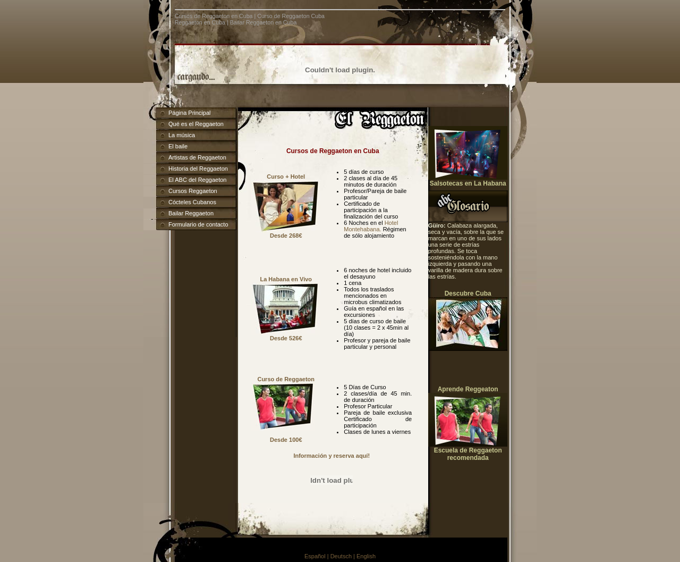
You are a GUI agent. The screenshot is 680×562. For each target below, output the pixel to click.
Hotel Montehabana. (371, 226)
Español (315, 556)
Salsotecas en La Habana (468, 183)
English (366, 556)
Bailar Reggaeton (191, 213)
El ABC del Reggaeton (197, 180)
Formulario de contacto (198, 224)
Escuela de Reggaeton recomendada (468, 454)
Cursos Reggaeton (192, 191)
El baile (178, 146)
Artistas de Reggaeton (197, 157)
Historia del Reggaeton (198, 168)
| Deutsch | (341, 556)
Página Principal (189, 113)
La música (181, 135)
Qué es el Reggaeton (196, 124)
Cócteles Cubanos (192, 202)
